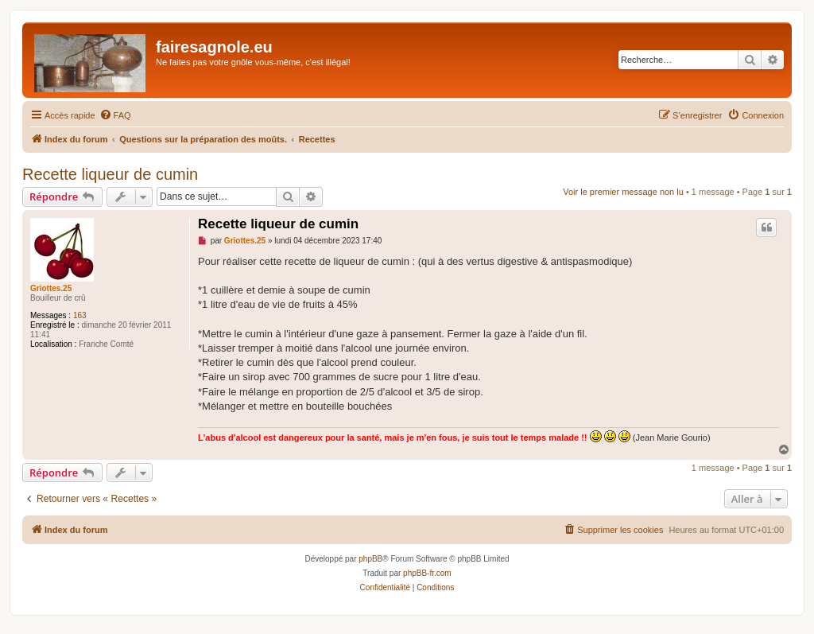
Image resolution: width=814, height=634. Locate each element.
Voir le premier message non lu (623, 191)
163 (80, 315)
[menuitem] (115, 115)
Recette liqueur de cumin (110, 174)
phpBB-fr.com (427, 573)
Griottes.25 (51, 288)
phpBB (370, 558)
